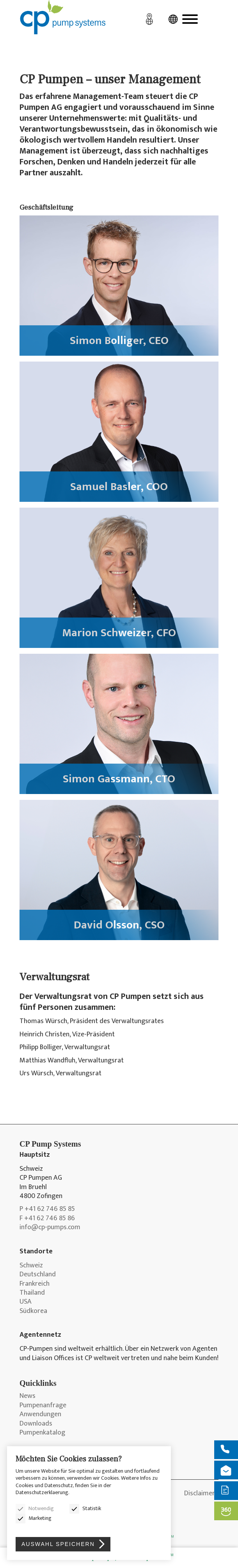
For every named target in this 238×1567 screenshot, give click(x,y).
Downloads (36, 1423)
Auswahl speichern (58, 1544)
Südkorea (33, 1311)
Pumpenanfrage (43, 1405)
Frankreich (35, 1283)
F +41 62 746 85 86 (47, 1218)
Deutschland (38, 1274)
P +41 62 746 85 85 (47, 1209)
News (28, 1396)
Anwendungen (40, 1414)
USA (26, 1301)
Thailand (32, 1292)
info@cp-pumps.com (50, 1227)
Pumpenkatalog (42, 1432)
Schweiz (31, 1265)
